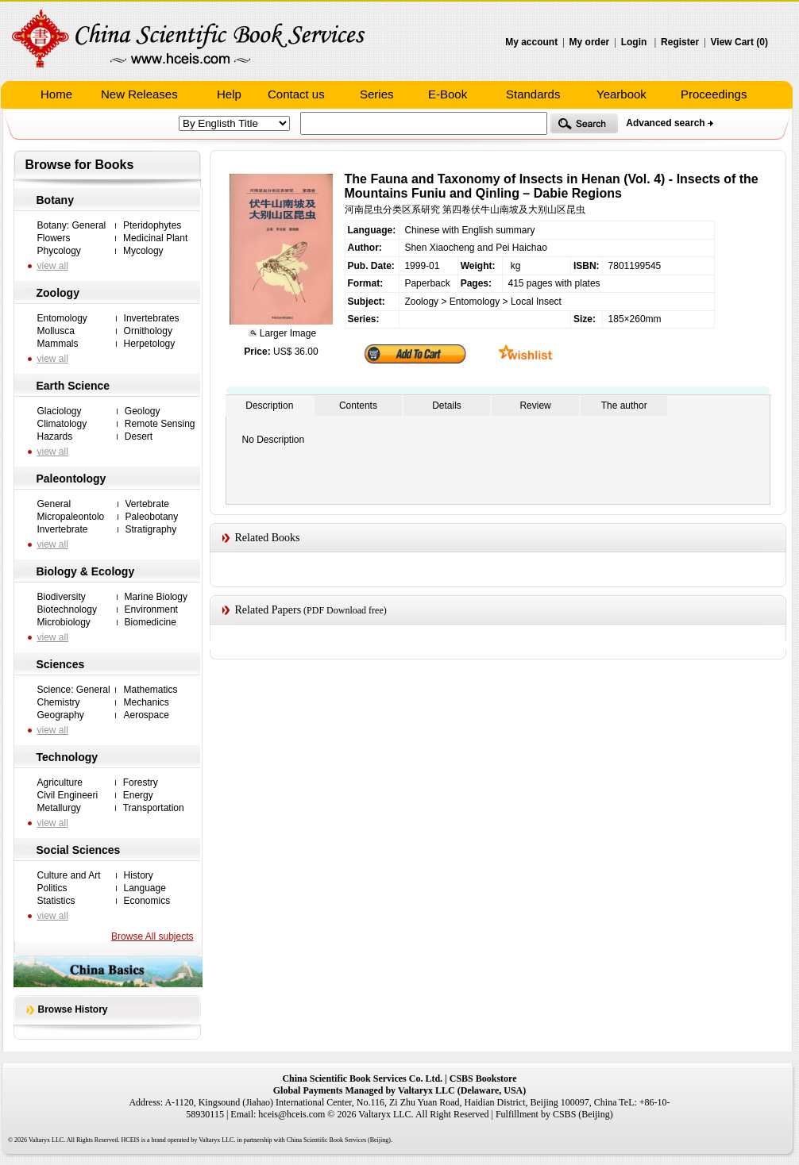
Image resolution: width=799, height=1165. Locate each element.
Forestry (140, 782)
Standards (533, 94)
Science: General (73, 689)
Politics (52, 888)
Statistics (56, 900)
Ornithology (148, 330)
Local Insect (536, 301)
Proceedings (714, 94)
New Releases (139, 94)
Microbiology (64, 622)
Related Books (267, 538)
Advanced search (665, 123)
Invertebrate (62, 529)
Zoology (58, 292)
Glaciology (59, 411)
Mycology (143, 250)
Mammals (58, 343)
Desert (138, 436)
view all (52, 265)
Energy (138, 795)
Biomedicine (150, 622)
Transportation (153, 807)
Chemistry (58, 702)
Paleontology (71, 478)
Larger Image (286, 333)
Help (229, 94)
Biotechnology (67, 609)
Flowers (54, 238)
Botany (55, 200)
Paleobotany (152, 516)
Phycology (59, 250)
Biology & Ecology (86, 571)
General (54, 503)
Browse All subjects (152, 936)
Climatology (62, 423)
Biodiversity (61, 596)
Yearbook (621, 94)
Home (56, 94)
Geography (60, 715)
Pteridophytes (152, 225)
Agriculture (60, 782)
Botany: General (71, 225)
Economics (147, 900)
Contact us (296, 94)
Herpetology (150, 343)
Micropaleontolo (71, 516)
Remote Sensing (160, 423)
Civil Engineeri (67, 795)
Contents (358, 405)
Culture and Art (69, 875)
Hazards (55, 436)
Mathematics (150, 689)
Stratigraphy (151, 529)
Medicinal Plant (155, 238)
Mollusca (56, 330)
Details (446, 405)
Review (534, 405)
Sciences (61, 664)
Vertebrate (147, 503)
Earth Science (73, 385)
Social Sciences (79, 850)
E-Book (447, 94)
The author (624, 405)
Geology (142, 411)
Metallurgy (59, 807)
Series (377, 94)
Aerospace (145, 715)
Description (269, 405)
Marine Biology (156, 596)
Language (145, 888)
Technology (67, 757)
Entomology (62, 318)
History (138, 875)
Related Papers (268, 610)
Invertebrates (151, 318)
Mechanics (145, 702)
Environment (151, 609)
